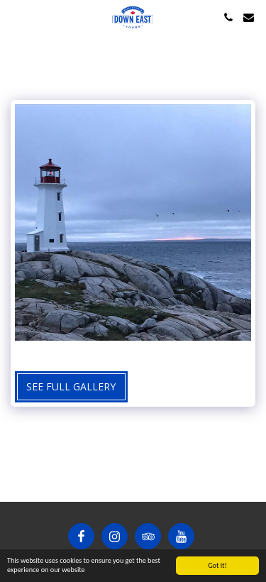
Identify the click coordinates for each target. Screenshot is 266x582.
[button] (16, 16)
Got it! (217, 565)
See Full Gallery (71, 386)
